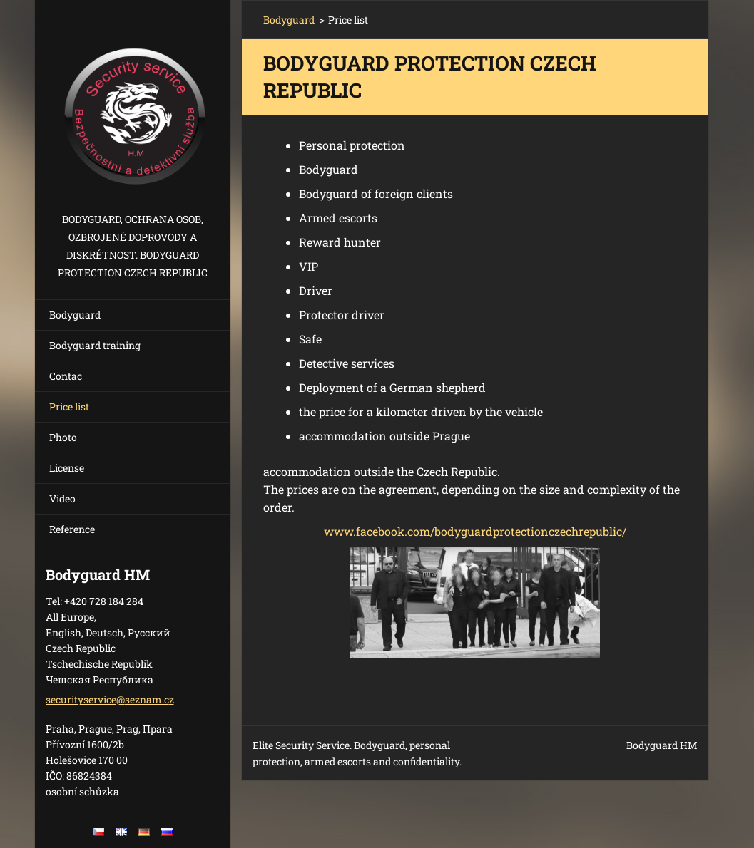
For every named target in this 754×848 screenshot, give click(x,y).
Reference (72, 529)
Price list (69, 406)
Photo (63, 437)
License (66, 468)
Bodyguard (75, 314)
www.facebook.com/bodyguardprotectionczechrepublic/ (475, 531)
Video (62, 498)
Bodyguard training (95, 345)
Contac (65, 376)
